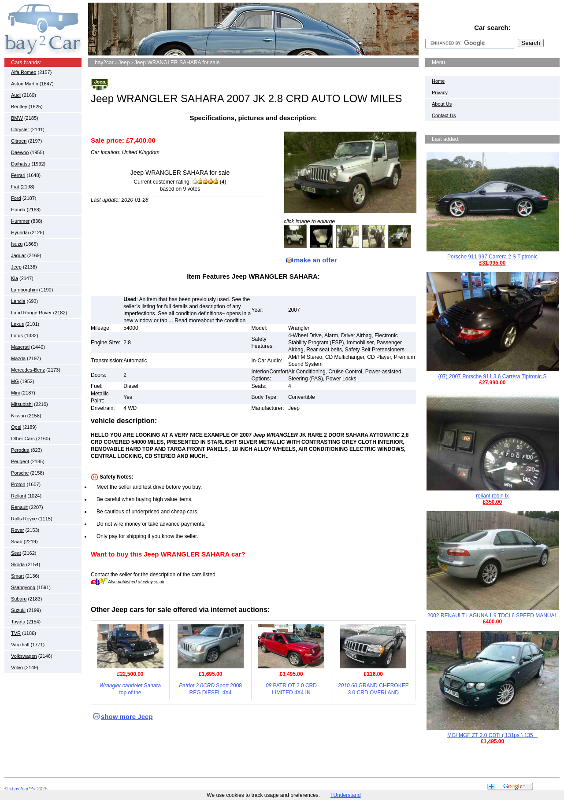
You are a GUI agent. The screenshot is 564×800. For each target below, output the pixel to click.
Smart (17, 576)
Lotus (17, 335)
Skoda (18, 564)
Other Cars (23, 438)
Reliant (18, 495)
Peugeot (20, 461)
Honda (18, 209)
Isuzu (16, 244)
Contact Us (444, 115)
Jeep (16, 266)
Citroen (18, 141)
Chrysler (20, 129)
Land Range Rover (31, 312)
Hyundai (20, 232)
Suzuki (18, 610)
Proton (18, 484)
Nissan (18, 415)
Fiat (15, 186)
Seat (16, 553)
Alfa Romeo (23, 72)
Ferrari (18, 175)
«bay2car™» (22, 788)
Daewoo (20, 152)
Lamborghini (24, 289)
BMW (17, 118)
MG (15, 381)
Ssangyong (23, 587)
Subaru (18, 598)
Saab (16, 541)
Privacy (440, 92)
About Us (442, 104)
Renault (19, 507)
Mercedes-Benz (28, 369)
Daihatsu (20, 163)
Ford (16, 198)
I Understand (345, 795)
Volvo (17, 667)
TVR (16, 633)
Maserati (20, 347)
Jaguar (18, 255)
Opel (16, 427)
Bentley (19, 106)
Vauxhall (20, 644)
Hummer (20, 221)
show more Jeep (127, 716)
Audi (16, 95)
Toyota (18, 621)
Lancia (18, 301)
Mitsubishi (22, 404)
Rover (17, 530)
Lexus (17, 324)
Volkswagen (24, 656)
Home (438, 81)
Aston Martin (24, 83)
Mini (15, 392)
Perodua (20, 450)
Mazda (18, 358)
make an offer (315, 260)
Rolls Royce (24, 518)
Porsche (20, 473)
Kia (14, 278)
